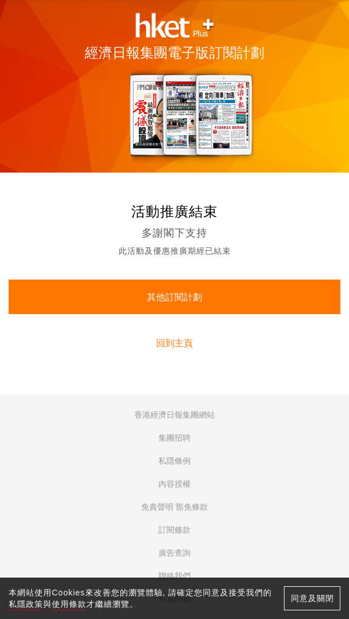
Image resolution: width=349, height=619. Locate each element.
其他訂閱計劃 (174, 297)
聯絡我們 (174, 575)
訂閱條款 (174, 529)
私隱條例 (174, 460)
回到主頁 (174, 343)
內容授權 (174, 483)
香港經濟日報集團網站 (174, 414)
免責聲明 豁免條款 (174, 506)
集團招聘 (174, 437)
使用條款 (69, 604)
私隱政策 (26, 604)
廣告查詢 (174, 552)
